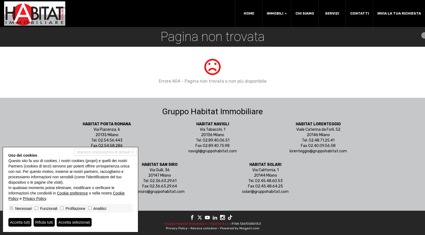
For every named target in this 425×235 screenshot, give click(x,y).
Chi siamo (304, 13)
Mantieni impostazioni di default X (105, 152)
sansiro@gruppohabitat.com (160, 191)
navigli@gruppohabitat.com (212, 151)
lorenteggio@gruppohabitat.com (318, 151)
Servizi (332, 13)
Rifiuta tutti (44, 222)
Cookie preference (72, 193)
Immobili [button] (277, 13)
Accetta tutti (20, 222)
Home (249, 13)
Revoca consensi (204, 228)
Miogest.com (249, 228)
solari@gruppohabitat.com (265, 191)
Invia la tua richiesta (399, 13)
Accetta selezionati (74, 222)
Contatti (359, 13)
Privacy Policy (177, 228)
